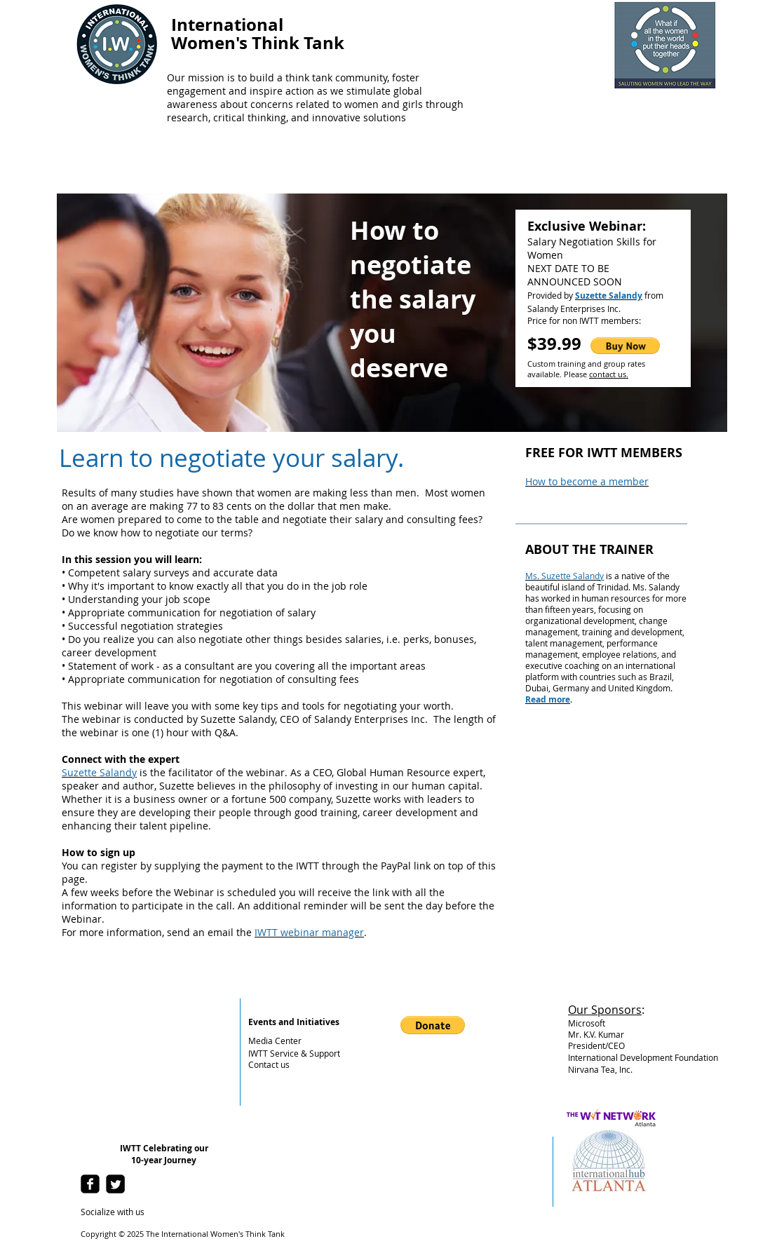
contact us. (608, 374)
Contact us (269, 1064)
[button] (625, 345)
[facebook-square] (90, 1183)
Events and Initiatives (293, 1022)
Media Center (275, 1040)
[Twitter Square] (115, 1183)
